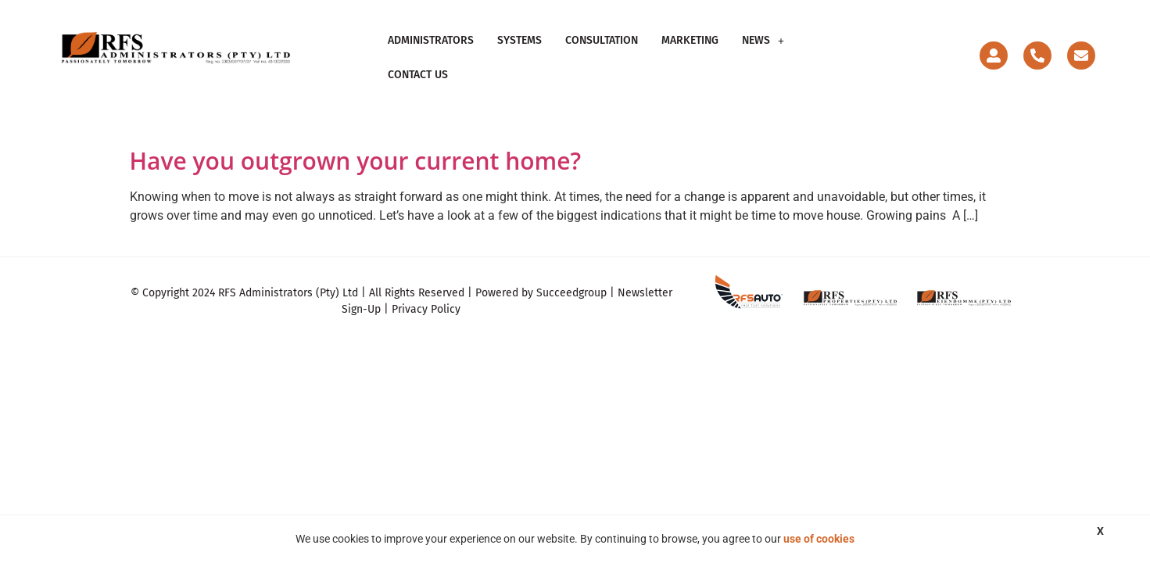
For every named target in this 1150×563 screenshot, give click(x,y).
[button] (763, 54)
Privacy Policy (426, 300)
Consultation (601, 53)
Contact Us (838, 53)
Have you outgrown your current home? (356, 152)
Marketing (689, 53)
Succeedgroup (571, 284)
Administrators (431, 53)
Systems (519, 53)
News (763, 53)
